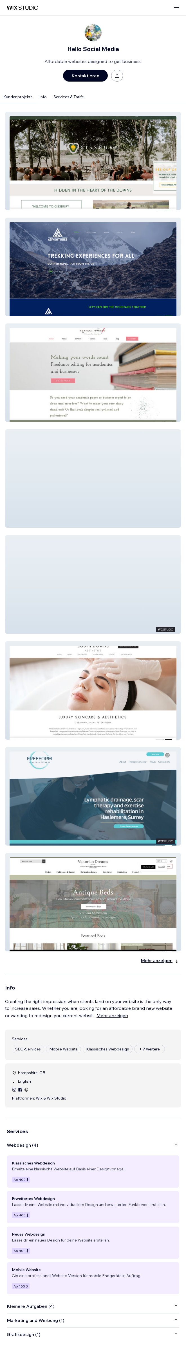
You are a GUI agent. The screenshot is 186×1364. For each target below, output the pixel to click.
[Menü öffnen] (176, 8)
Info (43, 96)
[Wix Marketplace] (22, 8)
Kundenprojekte (18, 96)
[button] (93, 161)
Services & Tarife (68, 96)
